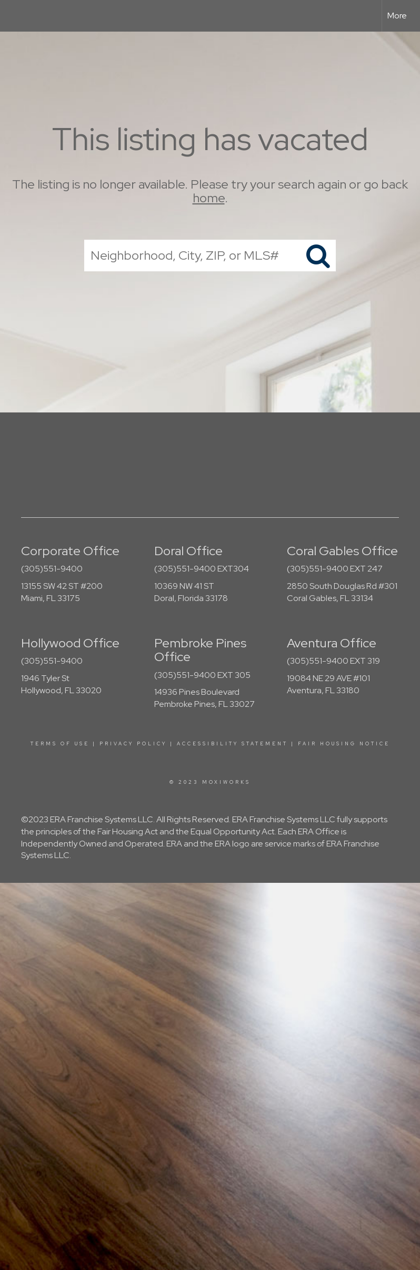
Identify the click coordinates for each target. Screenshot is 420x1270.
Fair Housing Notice (344, 744)
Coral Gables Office (342, 551)
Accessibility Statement (232, 744)
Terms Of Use (60, 744)
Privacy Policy (133, 744)
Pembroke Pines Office (200, 650)
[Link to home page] (13, 16)
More (397, 15)
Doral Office (188, 551)
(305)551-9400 (52, 568)
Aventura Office (331, 643)
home (209, 198)
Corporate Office (70, 551)
